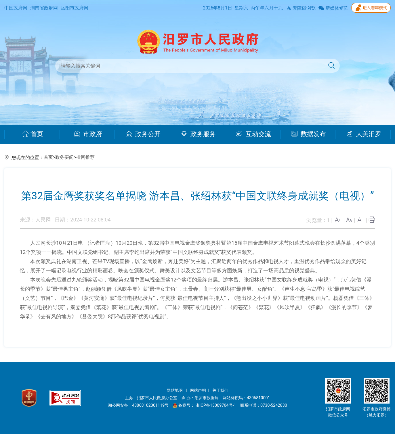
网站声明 (198, 390)
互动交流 (253, 134)
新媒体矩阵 (333, 8)
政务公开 (143, 134)
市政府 (88, 134)
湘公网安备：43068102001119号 (138, 405)
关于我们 (220, 390)
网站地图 (175, 390)
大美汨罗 (363, 134)
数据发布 (308, 134)
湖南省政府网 (44, 8)
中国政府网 (15, 8)
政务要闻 (64, 157)
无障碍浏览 (301, 8)
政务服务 (198, 134)
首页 (32, 134)
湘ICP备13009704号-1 (216, 405)
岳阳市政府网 (74, 8)
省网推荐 (85, 157)
